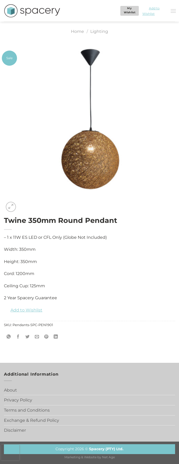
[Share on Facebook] (18, 337)
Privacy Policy (18, 400)
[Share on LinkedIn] (56, 337)
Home (77, 31)
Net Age (108, 457)
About (10, 390)
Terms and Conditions (27, 410)
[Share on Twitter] (27, 337)
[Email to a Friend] (37, 337)
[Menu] (173, 10)
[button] (154, 10)
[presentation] (10, 452)
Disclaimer (15, 430)
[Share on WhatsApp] (8, 337)
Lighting (99, 31)
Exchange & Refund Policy (31, 420)
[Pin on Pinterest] (46, 337)
